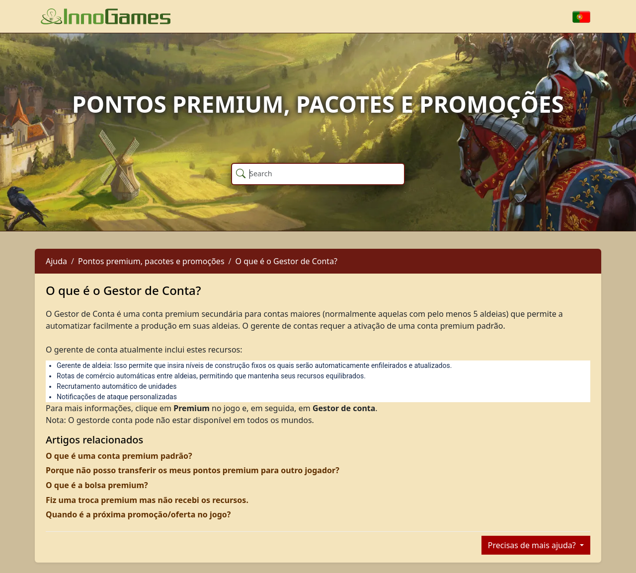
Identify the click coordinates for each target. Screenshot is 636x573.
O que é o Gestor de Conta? (287, 261)
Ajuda (56, 261)
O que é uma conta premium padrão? (119, 455)
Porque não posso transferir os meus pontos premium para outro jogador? (192, 470)
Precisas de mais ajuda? (533, 545)
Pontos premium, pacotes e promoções (151, 261)
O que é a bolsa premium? (97, 485)
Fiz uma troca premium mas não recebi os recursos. (147, 500)
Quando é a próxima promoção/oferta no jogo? (138, 514)
